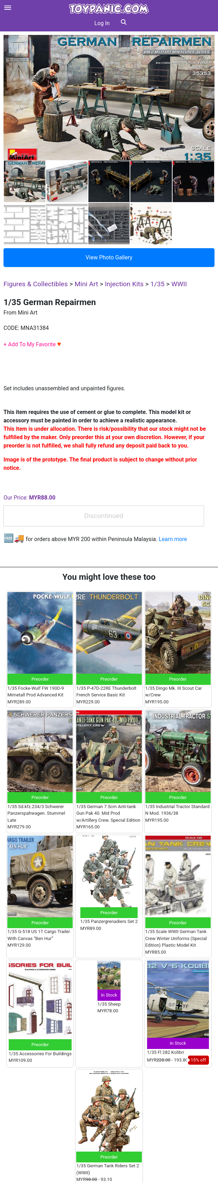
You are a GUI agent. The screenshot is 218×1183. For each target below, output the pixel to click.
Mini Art (86, 284)
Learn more (173, 539)
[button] (123, 23)
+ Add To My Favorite (32, 344)
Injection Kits (124, 284)
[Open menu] (7, 7)
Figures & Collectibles (35, 284)
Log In (102, 23)
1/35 (158, 284)
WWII (179, 284)
